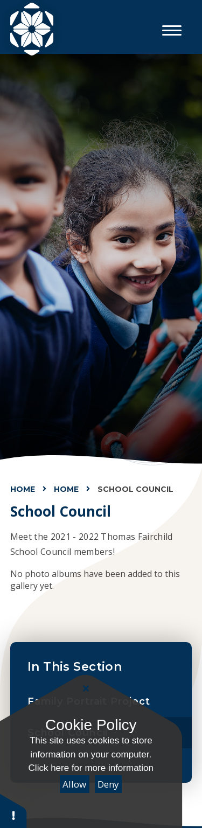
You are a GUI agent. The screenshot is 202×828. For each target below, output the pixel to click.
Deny (108, 784)
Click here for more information (91, 768)
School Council (135, 489)
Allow (74, 784)
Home (22, 489)
